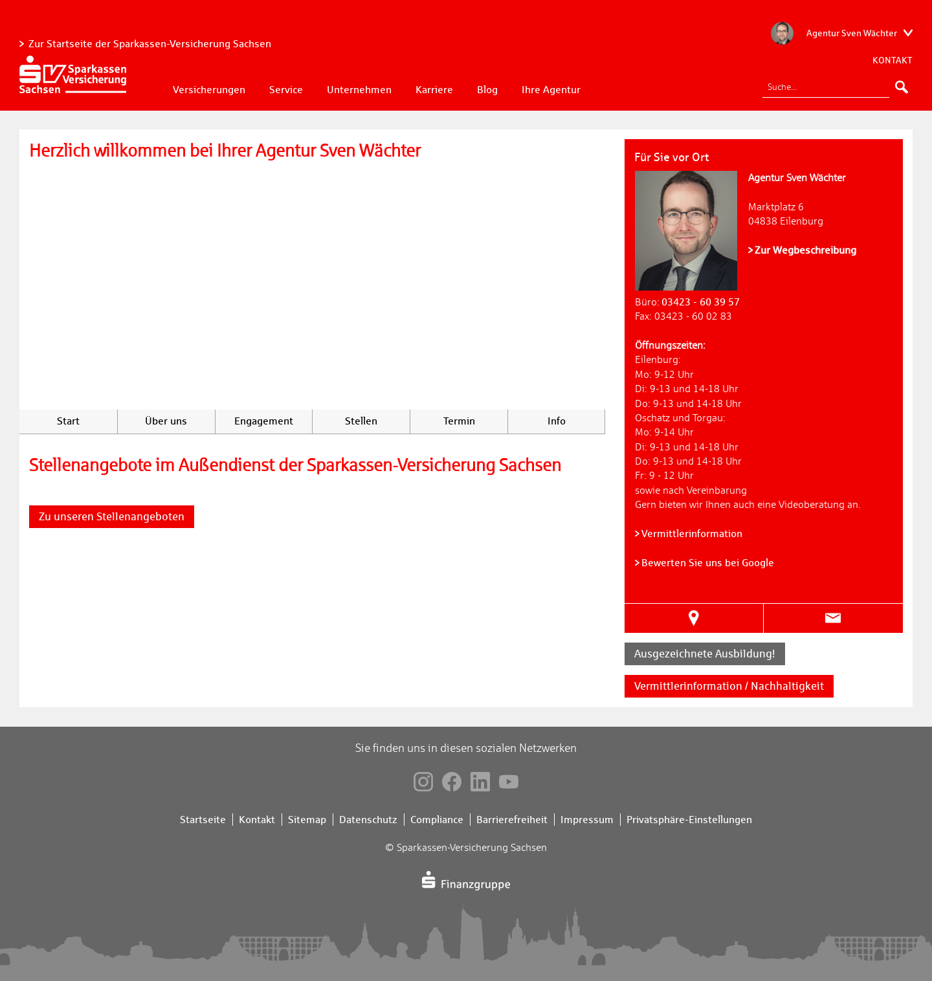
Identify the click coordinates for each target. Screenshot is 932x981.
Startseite (203, 819)
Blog (487, 89)
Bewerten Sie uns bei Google (707, 563)
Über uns (166, 421)
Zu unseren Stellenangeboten (111, 516)
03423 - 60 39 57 (700, 302)
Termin (459, 421)
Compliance (436, 819)
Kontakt (892, 60)
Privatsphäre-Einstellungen (689, 819)
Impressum (587, 819)
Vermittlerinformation (691, 533)
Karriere (434, 89)
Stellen (361, 421)
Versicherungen (209, 89)
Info (557, 421)
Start (68, 421)
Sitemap (307, 819)
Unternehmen (359, 89)
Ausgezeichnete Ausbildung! (704, 653)
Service (286, 89)
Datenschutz (368, 819)
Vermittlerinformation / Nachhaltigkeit (729, 685)
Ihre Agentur (551, 89)
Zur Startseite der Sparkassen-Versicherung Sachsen (149, 44)
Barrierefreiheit (512, 819)
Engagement (263, 421)
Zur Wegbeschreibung (805, 250)
